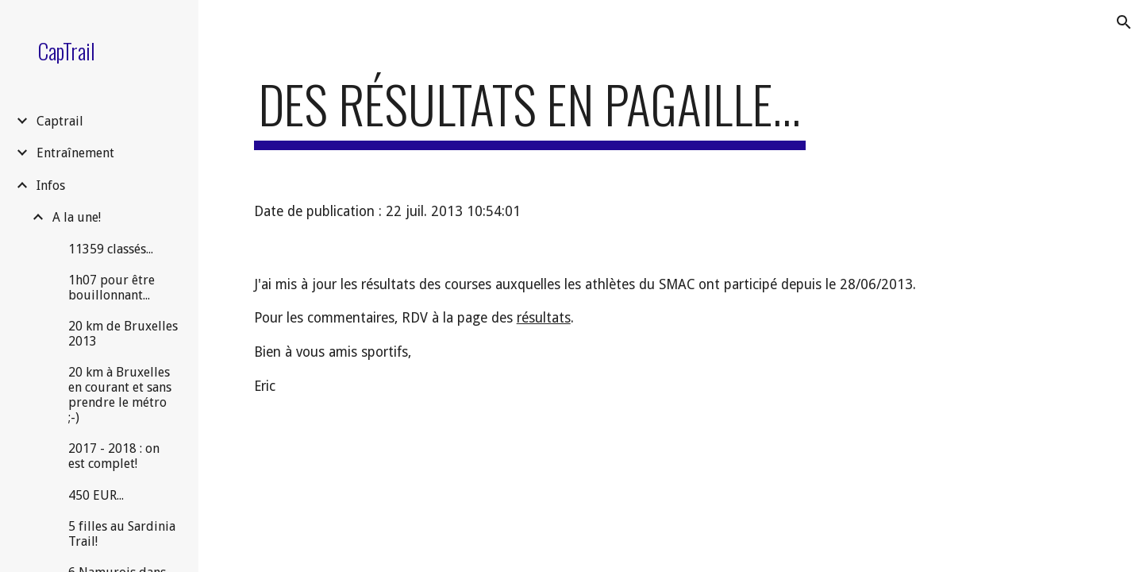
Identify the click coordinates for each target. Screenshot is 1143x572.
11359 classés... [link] (110, 249)
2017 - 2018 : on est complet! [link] (114, 456)
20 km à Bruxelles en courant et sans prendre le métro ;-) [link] (119, 395)
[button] (1124, 22)
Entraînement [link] (75, 152)
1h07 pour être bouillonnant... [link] (111, 287)
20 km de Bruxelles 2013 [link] (123, 334)
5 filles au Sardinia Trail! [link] (121, 534)
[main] (530, 112)
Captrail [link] (60, 121)
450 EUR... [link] (96, 495)
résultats (544, 318)
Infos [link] (51, 185)
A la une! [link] (76, 217)
